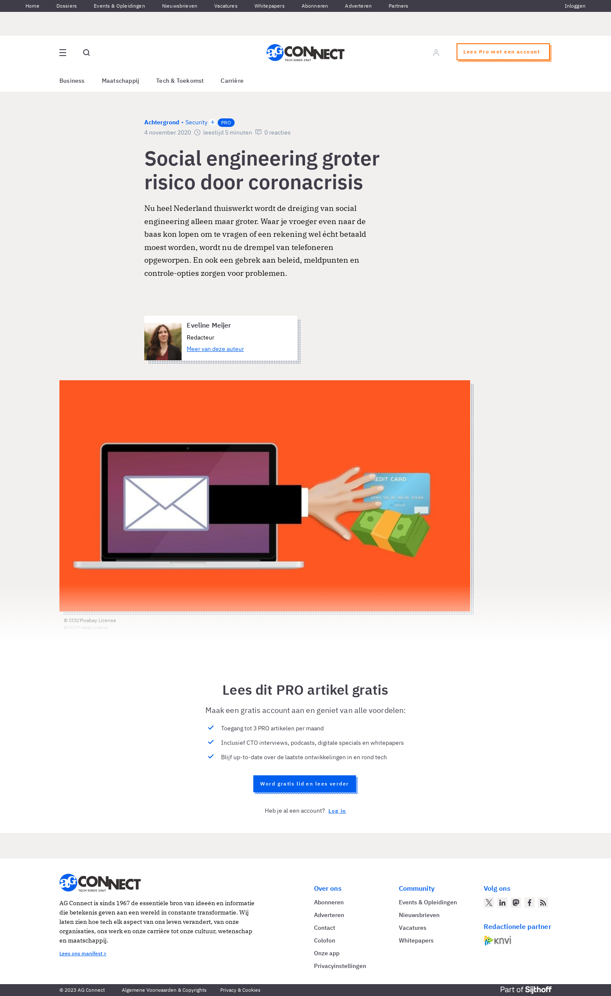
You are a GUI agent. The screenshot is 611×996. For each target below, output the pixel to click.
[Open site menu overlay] (62, 52)
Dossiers (66, 6)
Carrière (232, 80)
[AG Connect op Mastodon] (516, 903)
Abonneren (315, 6)
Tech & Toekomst (180, 80)
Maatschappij (121, 80)
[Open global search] (86, 52)
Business (72, 80)
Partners (398, 6)
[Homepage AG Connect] (305, 53)
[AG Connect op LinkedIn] (502, 903)
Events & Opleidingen (119, 6)
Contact (324, 927)
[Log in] (436, 52)
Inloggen (575, 6)
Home (32, 6)
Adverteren (358, 6)
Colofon (324, 940)
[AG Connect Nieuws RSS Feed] (543, 903)
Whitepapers (270, 6)
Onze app (326, 953)
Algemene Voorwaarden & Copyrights (164, 990)
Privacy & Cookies (240, 990)
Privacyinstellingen (340, 966)
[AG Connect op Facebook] (529, 903)
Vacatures (226, 6)
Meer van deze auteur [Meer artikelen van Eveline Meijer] (215, 349)
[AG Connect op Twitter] (489, 903)
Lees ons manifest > (83, 953)
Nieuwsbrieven (179, 6)
